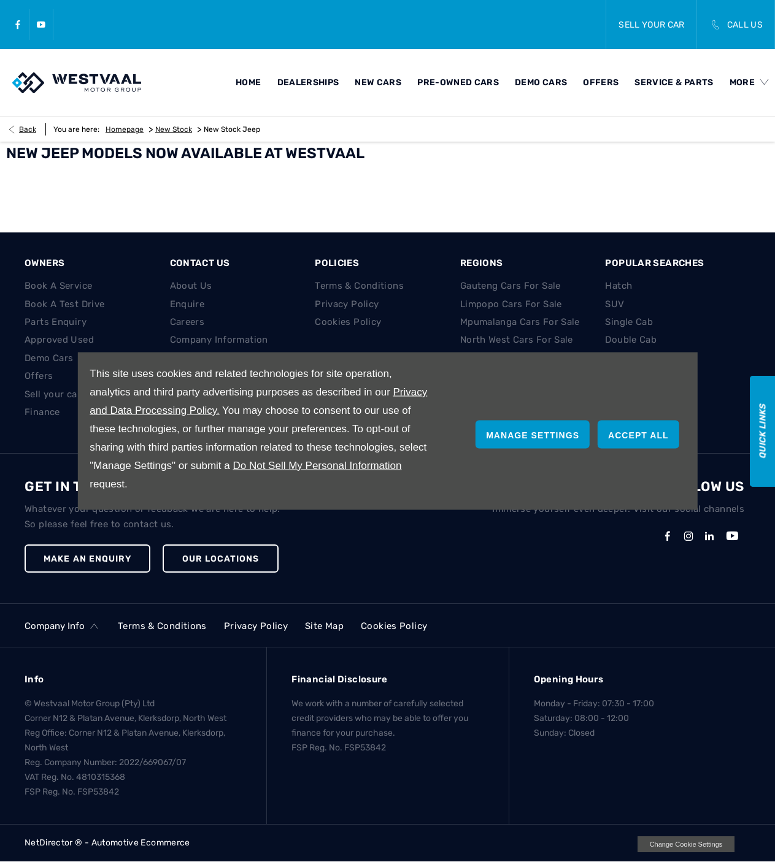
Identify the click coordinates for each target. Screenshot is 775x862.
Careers (187, 321)
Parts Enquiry (56, 321)
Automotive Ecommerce (140, 842)
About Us (191, 285)
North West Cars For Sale (516, 339)
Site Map (324, 625)
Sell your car (53, 394)
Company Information (219, 339)
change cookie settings (686, 844)
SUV (614, 304)
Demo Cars (49, 358)
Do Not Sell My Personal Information (317, 465)
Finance (42, 412)
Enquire (187, 304)
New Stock (173, 129)
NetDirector (50, 842)
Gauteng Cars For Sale (510, 285)
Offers (39, 375)
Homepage (125, 129)
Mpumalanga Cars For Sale (520, 321)
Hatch (618, 285)
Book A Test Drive (64, 304)
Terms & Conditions (359, 285)
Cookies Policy (348, 321)
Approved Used (59, 339)
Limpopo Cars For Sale (511, 304)
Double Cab (631, 339)
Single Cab (629, 321)
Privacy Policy (347, 304)
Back (27, 129)
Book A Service (58, 285)
